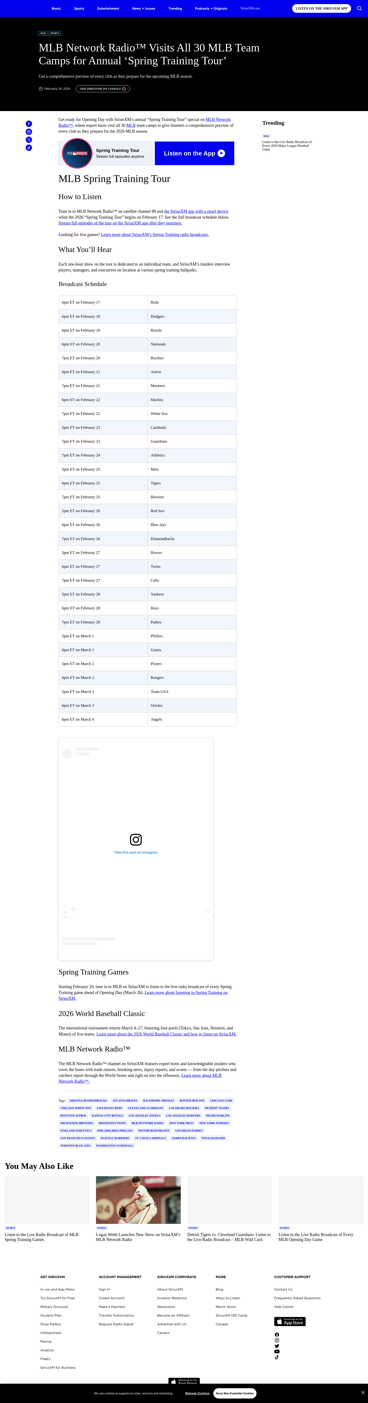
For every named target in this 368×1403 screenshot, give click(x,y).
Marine (45, 1341)
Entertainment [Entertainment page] (108, 8)
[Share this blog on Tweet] (29, 139)
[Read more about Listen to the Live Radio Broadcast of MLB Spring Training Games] (47, 1239)
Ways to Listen (228, 1298)
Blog (219, 1289)
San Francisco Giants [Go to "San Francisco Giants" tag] (77, 1138)
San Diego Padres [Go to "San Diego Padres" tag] (189, 1130)
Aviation (47, 1350)
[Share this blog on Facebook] (29, 123)
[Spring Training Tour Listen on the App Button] (147, 153)
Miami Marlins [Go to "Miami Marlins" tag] (218, 1115)
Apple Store (290, 1321)
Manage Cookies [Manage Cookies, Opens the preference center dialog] (197, 1393)
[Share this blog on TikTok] (29, 147)
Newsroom (166, 1307)
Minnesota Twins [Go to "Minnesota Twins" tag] (112, 1123)
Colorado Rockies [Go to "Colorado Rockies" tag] (184, 1108)
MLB (131, 125)
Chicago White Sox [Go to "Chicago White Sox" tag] (75, 1108)
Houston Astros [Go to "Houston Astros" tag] (73, 1115)
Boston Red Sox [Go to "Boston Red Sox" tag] (192, 1100)
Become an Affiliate (173, 1315)
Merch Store (226, 1307)
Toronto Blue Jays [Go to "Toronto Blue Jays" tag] (75, 1145)
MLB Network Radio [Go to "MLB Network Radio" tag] (147, 1123)
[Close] (363, 1393)
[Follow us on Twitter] (290, 1346)
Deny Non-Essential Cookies (235, 1393)
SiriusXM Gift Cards (231, 1315)
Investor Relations (172, 1298)
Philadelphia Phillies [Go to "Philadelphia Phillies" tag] (115, 1130)
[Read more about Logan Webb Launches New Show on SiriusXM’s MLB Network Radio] (138, 1239)
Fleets (45, 1359)
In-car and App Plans (57, 1289)
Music (56, 8)
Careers (163, 1333)
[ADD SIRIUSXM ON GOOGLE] (103, 88)
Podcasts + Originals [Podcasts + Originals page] (211, 8)
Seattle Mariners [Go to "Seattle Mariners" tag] (115, 1138)
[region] (184, 1393)
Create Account (112, 1298)
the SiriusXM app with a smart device (196, 211)
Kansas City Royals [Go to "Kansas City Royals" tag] (107, 1115)
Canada (222, 1324)
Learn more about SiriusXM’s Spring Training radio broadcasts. (155, 234)
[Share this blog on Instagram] (29, 131)
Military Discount (54, 1307)
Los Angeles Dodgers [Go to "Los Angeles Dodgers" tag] (183, 1115)
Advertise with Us (171, 1324)
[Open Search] (359, 8)
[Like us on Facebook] (290, 1334)
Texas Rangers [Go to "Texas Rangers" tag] (213, 1138)
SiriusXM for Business (58, 1367)
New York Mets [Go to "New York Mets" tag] (181, 1123)
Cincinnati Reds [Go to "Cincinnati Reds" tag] (109, 1108)
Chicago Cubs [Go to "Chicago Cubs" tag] (221, 1100)
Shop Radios (50, 1324)
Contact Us (283, 1289)
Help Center (284, 1307)
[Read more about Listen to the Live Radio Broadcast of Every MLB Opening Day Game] (321, 1239)
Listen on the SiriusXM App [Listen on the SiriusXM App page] (321, 8)
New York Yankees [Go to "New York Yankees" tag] (214, 1123)
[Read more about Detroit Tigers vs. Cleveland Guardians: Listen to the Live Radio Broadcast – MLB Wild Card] (229, 1239)
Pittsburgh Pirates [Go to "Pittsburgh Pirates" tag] (154, 1130)
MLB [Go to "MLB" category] (43, 33)
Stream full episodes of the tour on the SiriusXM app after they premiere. (120, 223)
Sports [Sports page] (79, 8)
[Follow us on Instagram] (290, 1340)
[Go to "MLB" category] (266, 136)
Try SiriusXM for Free (57, 1298)
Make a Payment (112, 1307)
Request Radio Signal (116, 1324)
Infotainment (50, 1333)
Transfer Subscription (116, 1315)
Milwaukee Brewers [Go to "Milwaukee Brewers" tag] (76, 1123)
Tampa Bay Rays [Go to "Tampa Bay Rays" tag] (184, 1138)
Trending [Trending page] (175, 8)
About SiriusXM (170, 1289)
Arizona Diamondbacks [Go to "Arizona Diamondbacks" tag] (88, 1100)
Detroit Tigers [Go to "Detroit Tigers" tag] (217, 1108)
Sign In (104, 1289)
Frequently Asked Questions (297, 1298)
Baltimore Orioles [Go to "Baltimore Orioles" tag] (158, 1100)
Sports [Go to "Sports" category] (54, 33)
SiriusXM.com (250, 8)
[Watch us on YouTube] (290, 1351)
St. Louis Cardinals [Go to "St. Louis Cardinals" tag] (150, 1138)
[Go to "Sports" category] (10, 1228)
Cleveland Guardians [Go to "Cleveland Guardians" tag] (145, 1108)
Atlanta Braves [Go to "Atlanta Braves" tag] (125, 1100)
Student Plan (50, 1315)
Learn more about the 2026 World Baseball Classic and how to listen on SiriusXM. (166, 1034)
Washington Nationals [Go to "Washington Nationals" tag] (114, 1145)
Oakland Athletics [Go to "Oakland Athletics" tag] (76, 1130)
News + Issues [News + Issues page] (143, 8)
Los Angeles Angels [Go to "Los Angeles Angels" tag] (145, 1115)
